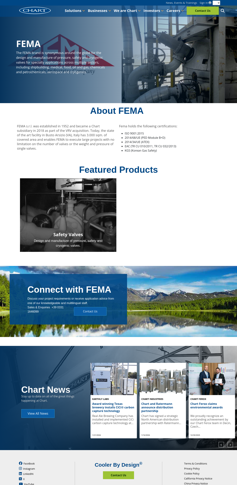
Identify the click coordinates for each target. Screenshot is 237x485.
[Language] (216, 3)
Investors (153, 10)
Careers (175, 10)
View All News (38, 413)
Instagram (27, 468)
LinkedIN (26, 474)
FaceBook (27, 463)
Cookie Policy (192, 473)
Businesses (99, 10)
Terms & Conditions (195, 463)
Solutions (75, 10)
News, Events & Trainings (181, 2)
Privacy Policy (192, 468)
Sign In (205, 2)
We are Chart (127, 10)
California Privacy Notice (198, 478)
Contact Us (203, 11)
